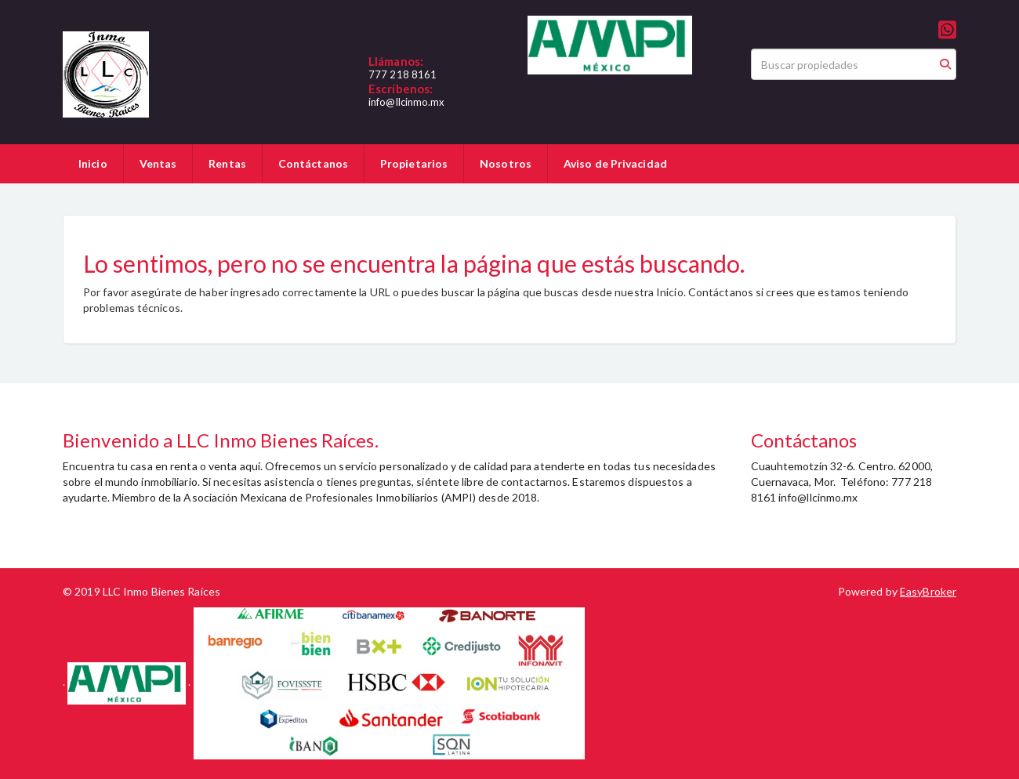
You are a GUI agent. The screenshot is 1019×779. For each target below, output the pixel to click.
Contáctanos (313, 163)
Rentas (227, 163)
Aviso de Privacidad (615, 163)
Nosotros (505, 163)
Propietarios (414, 163)
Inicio (92, 163)
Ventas (158, 163)
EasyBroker (928, 591)
